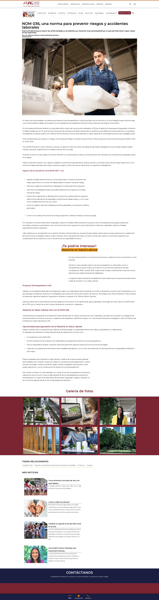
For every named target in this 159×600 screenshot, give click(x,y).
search (133, 13)
